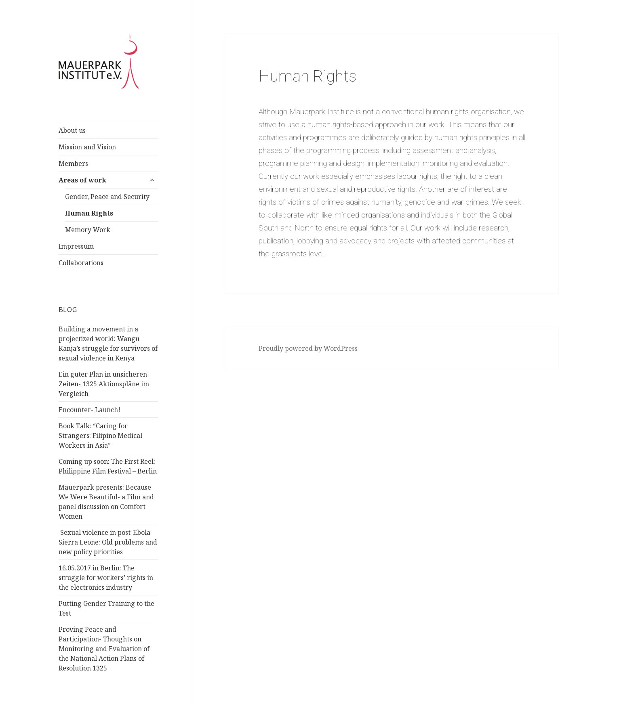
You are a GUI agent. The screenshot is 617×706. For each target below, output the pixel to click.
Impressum (76, 246)
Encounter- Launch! (89, 409)
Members (73, 163)
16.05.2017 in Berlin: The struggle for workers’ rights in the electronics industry (106, 578)
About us (72, 130)
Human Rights (89, 213)
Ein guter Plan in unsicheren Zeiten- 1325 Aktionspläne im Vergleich (104, 384)
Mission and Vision (87, 146)
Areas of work (82, 180)
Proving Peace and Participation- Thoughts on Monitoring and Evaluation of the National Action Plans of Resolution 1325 (104, 648)
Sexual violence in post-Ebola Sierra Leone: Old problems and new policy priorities (108, 542)
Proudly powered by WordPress (308, 348)
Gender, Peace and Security (107, 196)
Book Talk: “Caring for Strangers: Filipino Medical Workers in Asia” (100, 435)
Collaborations (81, 262)
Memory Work (87, 229)
